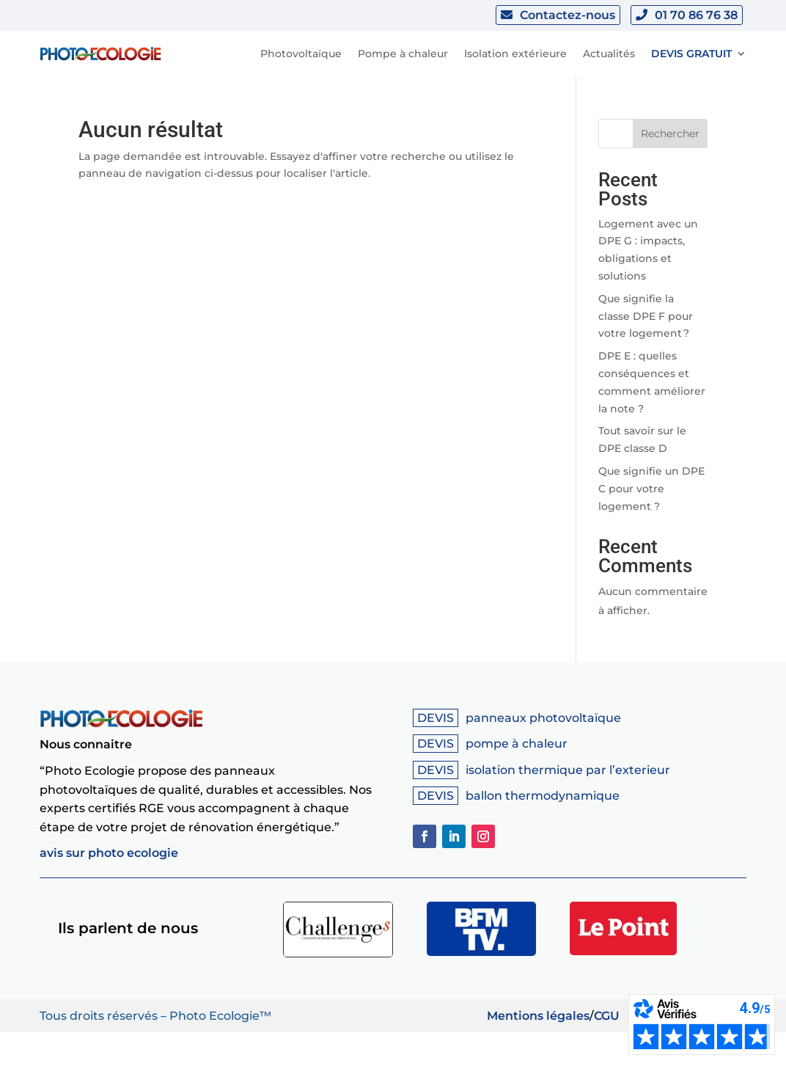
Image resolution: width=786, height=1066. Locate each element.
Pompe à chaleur (403, 53)
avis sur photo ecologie (109, 853)
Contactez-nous (567, 15)
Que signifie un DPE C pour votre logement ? (651, 488)
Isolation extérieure (515, 53)
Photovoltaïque (301, 53)
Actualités (609, 53)
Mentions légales (538, 1016)
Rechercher (670, 133)
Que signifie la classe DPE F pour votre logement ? (645, 316)
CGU (607, 1016)
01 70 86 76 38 (696, 15)
